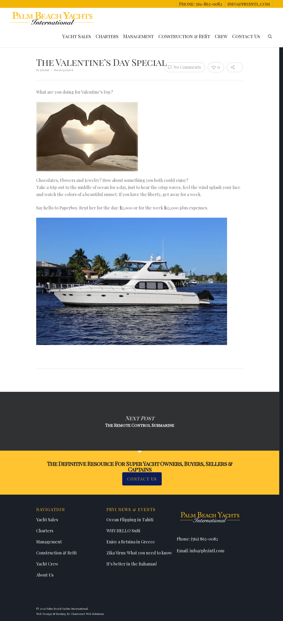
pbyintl (44, 70)
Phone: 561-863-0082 (200, 4)
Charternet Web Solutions (87, 614)
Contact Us (246, 36)
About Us (45, 575)
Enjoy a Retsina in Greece (130, 542)
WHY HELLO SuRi (123, 530)
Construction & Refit (184, 36)
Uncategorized (63, 70)
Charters (107, 36)
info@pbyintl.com (249, 4)
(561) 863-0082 (204, 539)
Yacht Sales (76, 36)
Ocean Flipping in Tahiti (129, 519)
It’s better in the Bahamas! (131, 564)
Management (138, 36)
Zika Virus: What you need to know (139, 553)
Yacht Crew (47, 564)
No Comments (184, 67)
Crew (221, 36)
